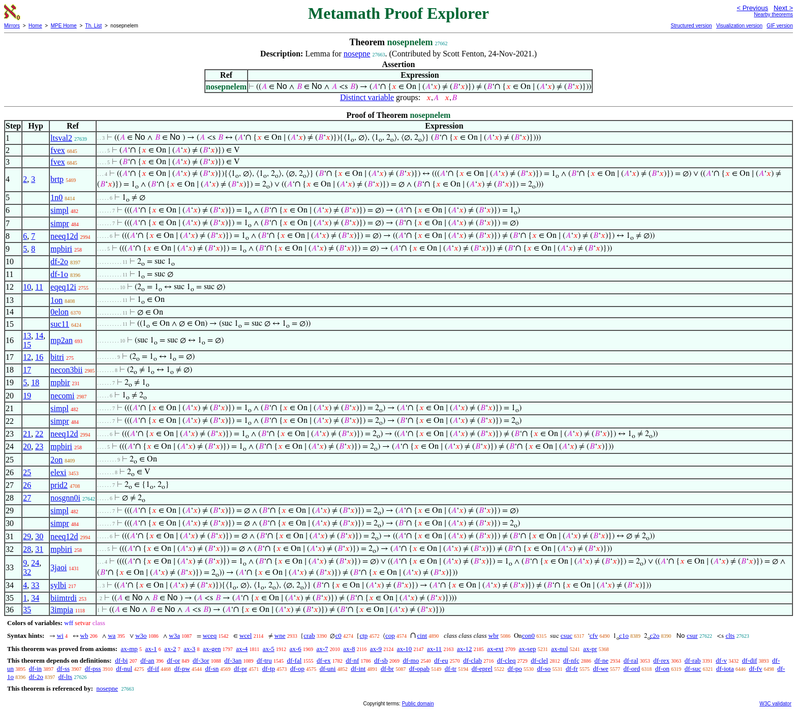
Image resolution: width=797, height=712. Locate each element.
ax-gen (212, 649)
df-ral (631, 660)
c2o (655, 635)
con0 (528, 635)
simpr (59, 223)
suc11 (59, 324)
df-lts (65, 676)
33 (35, 585)
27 (27, 497)
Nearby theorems (773, 14)
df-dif (749, 660)
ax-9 (376, 649)
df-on (662, 668)
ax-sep (527, 649)
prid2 (59, 485)
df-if (153, 668)
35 (27, 609)
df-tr (450, 668)
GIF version (780, 25)
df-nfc (571, 660)
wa (111, 635)
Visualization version (739, 25)
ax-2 (170, 649)
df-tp (268, 668)
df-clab (472, 660)
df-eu (441, 660)
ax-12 (464, 649)
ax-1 (151, 649)
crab (309, 635)
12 (27, 357)
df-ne (601, 660)
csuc (566, 635)
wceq (210, 635)
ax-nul (559, 649)
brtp (57, 179)
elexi (58, 472)
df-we (600, 668)
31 (39, 549)
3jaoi (58, 567)
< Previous (752, 8)
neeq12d (64, 236)
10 (27, 287)
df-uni (328, 668)
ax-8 (349, 649)
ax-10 (404, 649)
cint (422, 635)
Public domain (418, 703)
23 (39, 446)
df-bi (121, 660)
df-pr (240, 668)
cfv (594, 635)
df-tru (264, 660)
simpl (59, 210)
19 (27, 395)
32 (27, 572)
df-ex (323, 660)
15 (27, 344)
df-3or (201, 660)
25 (27, 472)
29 (27, 536)
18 (35, 382)
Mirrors (12, 25)
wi (60, 635)
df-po (515, 668)
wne (280, 635)
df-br (387, 668)
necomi (62, 395)
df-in (35, 668)
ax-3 (189, 649)
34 (35, 598)
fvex (57, 150)
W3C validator (775, 703)
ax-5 (268, 649)
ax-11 (434, 649)
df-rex (661, 660)
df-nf (352, 660)
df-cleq (506, 660)
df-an (147, 660)
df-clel (539, 660)
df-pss (93, 668)
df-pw (182, 668)
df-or (173, 660)
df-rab (693, 660)
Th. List (93, 25)
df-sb (381, 660)
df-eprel (482, 668)
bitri (57, 357)
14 (39, 335)
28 (27, 549)
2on (56, 459)
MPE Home (64, 25)
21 (27, 433)
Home (35, 25)
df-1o (59, 274)
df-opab (419, 668)
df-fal (294, 660)
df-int (358, 668)
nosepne (357, 53)
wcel (245, 635)
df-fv (755, 668)
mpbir (60, 382)
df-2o (59, 261)
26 (27, 485)
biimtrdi (63, 598)
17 (27, 369)
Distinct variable (367, 97)
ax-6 (295, 649)
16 (39, 357)
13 (27, 335)
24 (35, 563)
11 (39, 287)
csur (692, 635)
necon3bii (66, 369)
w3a (174, 635)
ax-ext (495, 649)
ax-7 (322, 649)
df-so (543, 668)
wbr (493, 635)
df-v (721, 660)
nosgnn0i (65, 497)
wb (84, 635)
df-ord (632, 668)
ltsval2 (61, 138)
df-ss (63, 668)
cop (390, 635)
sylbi (58, 585)
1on (56, 300)
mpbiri (61, 248)
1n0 (56, 197)
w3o (140, 635)
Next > (783, 8)
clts (729, 635)
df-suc (693, 668)
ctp (363, 635)
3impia (61, 609)
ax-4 (242, 649)
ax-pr (590, 649)
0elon (59, 311)
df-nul (124, 668)
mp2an (61, 340)
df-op (297, 668)
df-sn (212, 668)
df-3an (232, 660)
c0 (338, 635)
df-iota (725, 668)
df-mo (411, 660)
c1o (624, 635)
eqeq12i (63, 287)
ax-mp (129, 649)
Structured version (691, 25)
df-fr (572, 668)
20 (27, 446)
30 (39, 536)
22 (39, 433)
